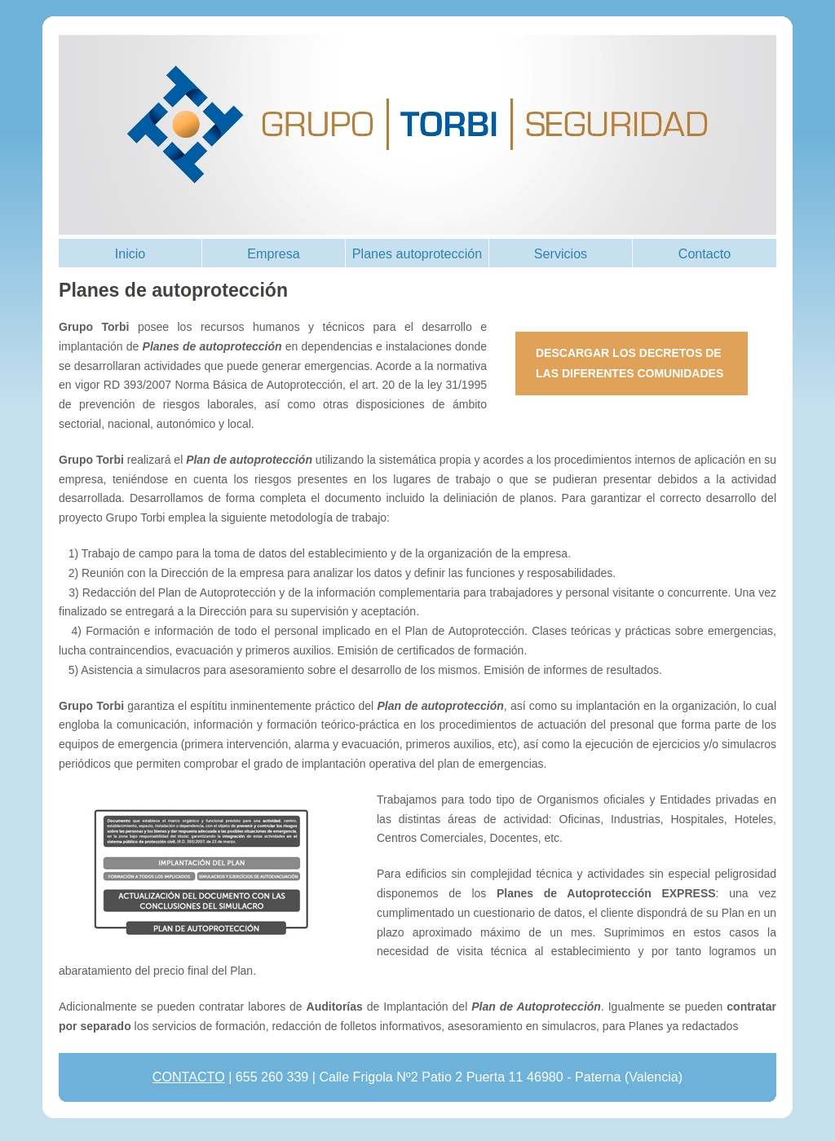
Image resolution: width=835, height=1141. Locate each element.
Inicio (130, 253)
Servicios (560, 253)
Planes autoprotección (417, 253)
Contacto (704, 253)
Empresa (273, 253)
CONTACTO (188, 1076)
